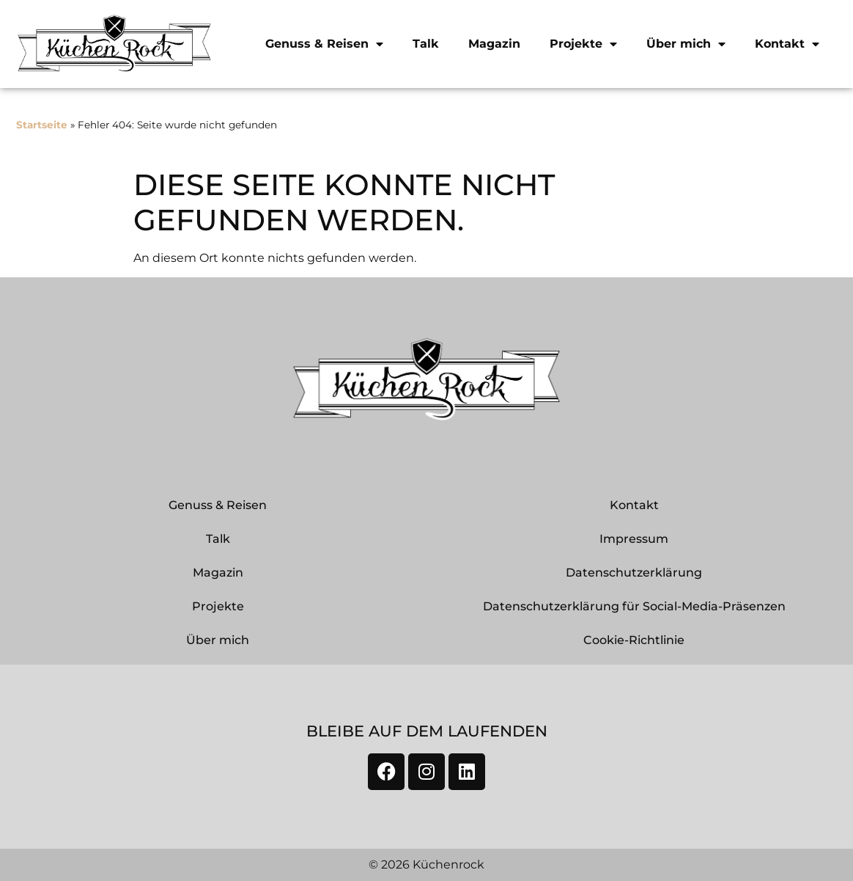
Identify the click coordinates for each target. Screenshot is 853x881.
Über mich (685, 44)
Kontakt (787, 44)
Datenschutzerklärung (634, 573)
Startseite (41, 125)
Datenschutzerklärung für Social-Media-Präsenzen (634, 606)
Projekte (583, 44)
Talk (426, 44)
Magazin (494, 44)
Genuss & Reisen (324, 44)
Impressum (633, 539)
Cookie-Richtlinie (633, 640)
